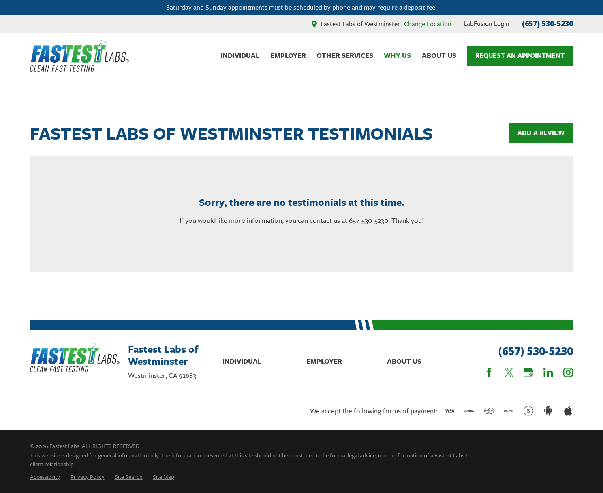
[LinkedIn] (548, 372)
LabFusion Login (486, 23)
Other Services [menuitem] (344, 55)
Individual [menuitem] (239, 55)
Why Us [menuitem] (397, 55)
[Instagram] (568, 372)
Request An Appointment (520, 55)
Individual (241, 361)
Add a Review (541, 133)
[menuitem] (45, 476)
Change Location (427, 24)
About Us (404, 361)
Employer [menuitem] (288, 55)
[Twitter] (509, 372)
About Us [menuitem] (439, 55)
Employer (324, 361)
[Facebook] (489, 372)
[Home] (79, 56)
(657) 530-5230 (547, 23)
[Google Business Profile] (528, 372)
